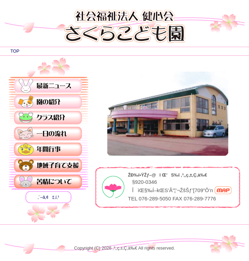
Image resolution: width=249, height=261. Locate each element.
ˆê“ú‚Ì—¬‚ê (48, 134)
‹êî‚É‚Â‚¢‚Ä (48, 181)
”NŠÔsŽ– (48, 150)
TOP (14, 51)
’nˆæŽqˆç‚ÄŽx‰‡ (48, 166)
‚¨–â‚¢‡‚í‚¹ (48, 197)
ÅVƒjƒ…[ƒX (48, 86)
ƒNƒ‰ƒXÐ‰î (48, 118)
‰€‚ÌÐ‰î (48, 102)
